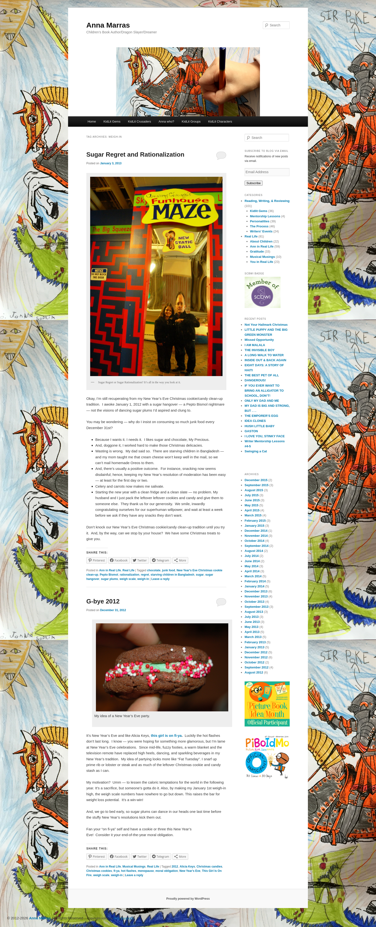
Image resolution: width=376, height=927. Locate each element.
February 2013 (255, 642)
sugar (200, 574)
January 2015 (254, 525)
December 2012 (256, 652)
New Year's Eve (189, 871)
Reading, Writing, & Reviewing (267, 201)
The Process (259, 226)
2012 (175, 866)
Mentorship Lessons (265, 216)
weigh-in (143, 579)
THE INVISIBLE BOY (260, 350)
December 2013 (256, 591)
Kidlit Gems (258, 211)
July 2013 (252, 617)
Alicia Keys (187, 866)
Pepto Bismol (109, 574)
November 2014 (256, 535)
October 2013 (254, 601)
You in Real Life (261, 262)
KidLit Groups (191, 121)
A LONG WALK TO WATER (264, 355)
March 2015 (253, 515)
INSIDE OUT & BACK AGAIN (265, 360)
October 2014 (254, 541)
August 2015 (254, 490)
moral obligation (166, 871)
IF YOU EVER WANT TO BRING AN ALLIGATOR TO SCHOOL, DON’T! (264, 390)
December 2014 (256, 530)
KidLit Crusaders (139, 121)
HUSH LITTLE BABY (260, 426)
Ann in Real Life (110, 570)
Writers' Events (261, 231)
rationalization (129, 574)
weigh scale (128, 579)
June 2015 (252, 500)
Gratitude (257, 251)
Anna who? (166, 121)
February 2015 (255, 520)
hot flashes (128, 871)
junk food (168, 570)
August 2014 (254, 551)
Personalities (260, 221)
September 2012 (257, 667)
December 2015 (256, 480)
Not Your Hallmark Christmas (266, 324)
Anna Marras (108, 25)
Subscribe (254, 183)
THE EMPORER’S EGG (261, 416)
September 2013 (257, 606)
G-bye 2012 (103, 601)
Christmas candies (209, 866)
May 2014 (251, 566)
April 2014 (252, 571)
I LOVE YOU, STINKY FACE (265, 436)
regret (145, 574)
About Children (261, 241)
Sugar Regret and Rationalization (135, 154)
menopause (146, 871)
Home (92, 121)
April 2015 (252, 510)
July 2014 (252, 556)
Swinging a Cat (256, 451)
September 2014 (257, 546)
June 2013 (252, 622)
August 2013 (254, 612)
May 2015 (251, 505)
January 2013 (254, 647)
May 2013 (251, 627)
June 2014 (252, 561)
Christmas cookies (99, 871)
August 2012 (254, 672)
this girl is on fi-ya (166, 735)
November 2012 (256, 657)
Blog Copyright (123, 918)
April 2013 (252, 632)
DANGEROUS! (255, 380)
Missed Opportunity (259, 340)
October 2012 (254, 662)
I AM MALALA (255, 345)
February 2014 (255, 581)
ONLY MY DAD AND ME (262, 400)
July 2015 (252, 495)
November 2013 (256, 596)
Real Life (129, 570)
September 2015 (257, 485)
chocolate (153, 570)
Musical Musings (134, 866)
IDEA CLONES (255, 421)
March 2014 (253, 576)
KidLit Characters (220, 121)
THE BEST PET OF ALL (262, 375)
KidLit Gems (111, 121)
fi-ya (116, 871)
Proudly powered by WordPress (188, 898)
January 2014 (254, 586)
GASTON (251, 431)
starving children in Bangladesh (172, 574)
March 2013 (253, 637)
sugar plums (109, 579)
